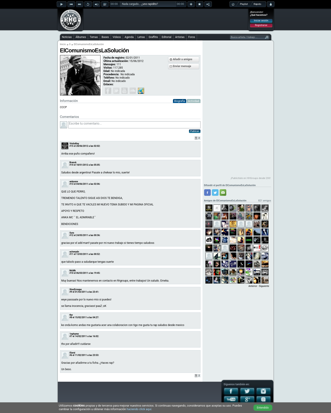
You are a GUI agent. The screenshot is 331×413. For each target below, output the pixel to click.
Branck (73, 162)
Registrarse (261, 25)
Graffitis (153, 37)
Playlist (244, 4)
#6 (71, 355)
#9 (71, 292)
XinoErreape (76, 289)
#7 (71, 336)
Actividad (193, 101)
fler (71, 315)
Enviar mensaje (182, 66)
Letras (141, 37)
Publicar (194, 131)
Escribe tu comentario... (134, 124)
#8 (71, 317)
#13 (71, 184)
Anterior (252, 286)
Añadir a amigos (183, 59)
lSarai (72, 352)
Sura (72, 233)
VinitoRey (74, 143)
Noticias (67, 37)
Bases (105, 37)
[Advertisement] (166, 19)
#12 (71, 235)
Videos (117, 37)
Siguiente (264, 286)
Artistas (180, 37)
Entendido (263, 407)
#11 (71, 254)
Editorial (166, 37)
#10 (71, 273)
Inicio (63, 44)
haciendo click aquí (139, 409)
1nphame (74, 334)
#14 (71, 165)
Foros (191, 37)
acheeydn (74, 251)
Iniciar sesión (261, 20)
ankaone (74, 181)
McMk (73, 270)
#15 (71, 146)
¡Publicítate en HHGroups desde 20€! (251, 178)
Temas (94, 37)
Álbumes (81, 37)
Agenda (129, 37)
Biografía (179, 101)
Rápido (257, 4)
